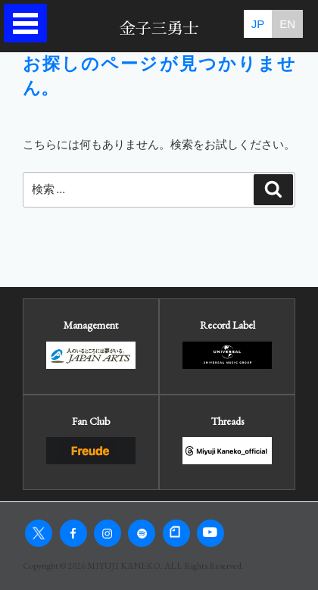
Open (29, 23)
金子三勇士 (159, 28)
